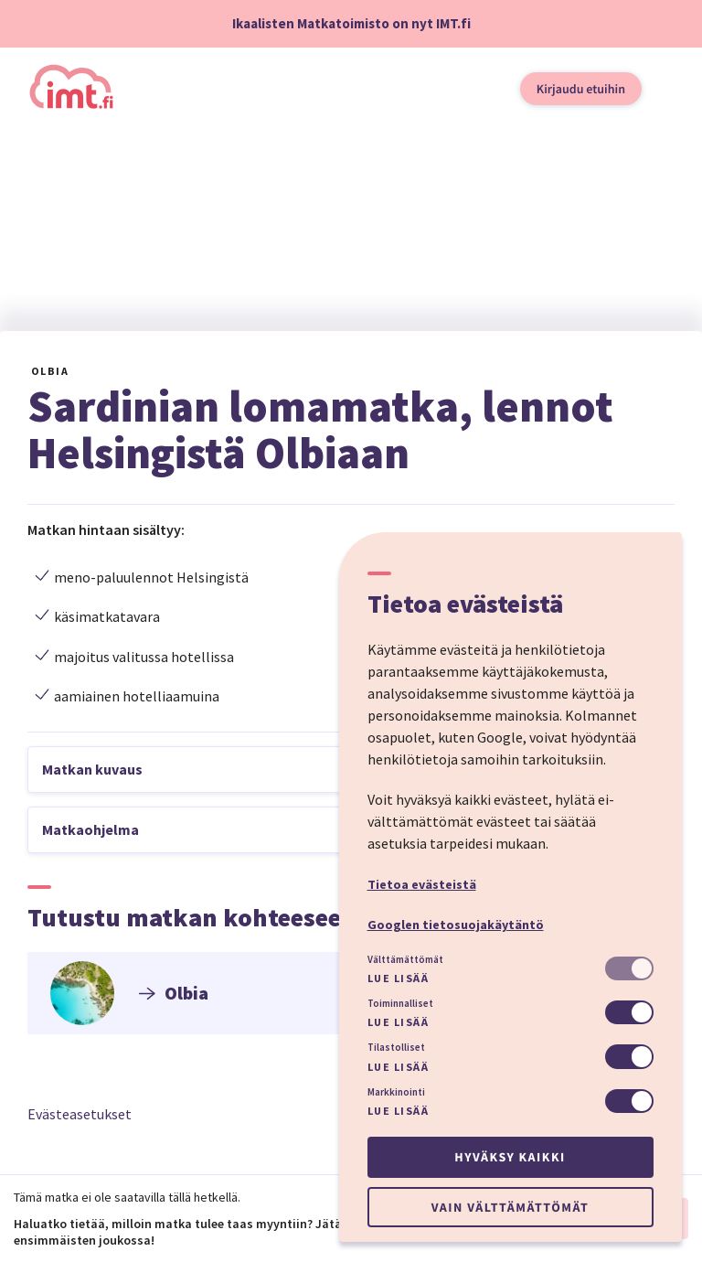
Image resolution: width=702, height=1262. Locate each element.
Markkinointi (396, 1092)
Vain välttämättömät (510, 1207)
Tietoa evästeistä (421, 884)
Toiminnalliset (400, 1003)
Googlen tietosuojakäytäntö (455, 924)
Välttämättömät (405, 959)
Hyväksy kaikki (509, 1157)
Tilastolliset (396, 1047)
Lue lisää (398, 978)
